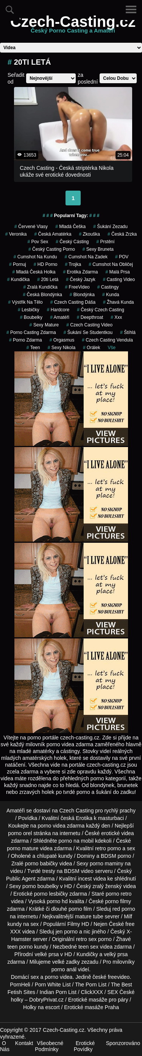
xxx (116, 317)
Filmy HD (78, 924)
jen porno (67, 932)
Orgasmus (62, 340)
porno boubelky (40, 886)
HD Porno (46, 264)
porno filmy (118, 901)
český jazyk (80, 279)
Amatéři (59, 317)
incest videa (92, 879)
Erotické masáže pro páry (98, 1000)
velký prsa (116, 954)
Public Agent (21, 879)
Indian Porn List (58, 992)
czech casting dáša (72, 302)
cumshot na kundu (35, 256)
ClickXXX (92, 992)
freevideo (119, 977)
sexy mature (44, 325)
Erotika (84, 818)
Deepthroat (90, 317)
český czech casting (100, 309)
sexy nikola (61, 347)
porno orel (20, 833)
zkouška (89, 234)
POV (121, 256)
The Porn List (90, 984)
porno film (80, 909)
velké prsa (46, 954)
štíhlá (128, 332)
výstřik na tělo (25, 302)
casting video (119, 279)
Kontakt (24, 1043)
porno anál (63, 969)
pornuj (17, 264)
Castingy (108, 287)
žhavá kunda (118, 302)
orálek (91, 347)
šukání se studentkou (88, 332)
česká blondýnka (42, 294)
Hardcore (58, 309)
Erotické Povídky (84, 1046)
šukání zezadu (110, 226)
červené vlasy (31, 226)
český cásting (72, 241)
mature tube (89, 916)
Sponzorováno (123, 1043)
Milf (128, 916)
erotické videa (117, 833)
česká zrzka (122, 234)
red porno (123, 909)
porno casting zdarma (31, 332)
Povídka (27, 818)
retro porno (108, 848)
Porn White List (53, 984)
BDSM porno (116, 856)
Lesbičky (28, 309)
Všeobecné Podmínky (49, 1046)
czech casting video (89, 325)
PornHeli (20, 984)
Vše (111, 347)
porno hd (57, 901)
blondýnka (82, 294)
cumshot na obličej (111, 264)
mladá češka (70, 226)
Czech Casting (76, 811)
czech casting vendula (107, 340)
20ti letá (47, 279)
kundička (18, 279)
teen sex (88, 947)
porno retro (118, 894)
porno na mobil (76, 841)
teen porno (20, 947)
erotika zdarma (80, 272)
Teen (33, 347)
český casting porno (51, 249)
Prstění (106, 241)
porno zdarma (25, 340)
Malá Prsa (118, 272)
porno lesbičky (51, 894)
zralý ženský (107, 886)
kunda (110, 294)
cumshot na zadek (85, 256)
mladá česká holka (33, 272)
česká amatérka (52, 234)
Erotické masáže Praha (91, 1007)
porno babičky (41, 863)
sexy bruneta (98, 249)
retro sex (86, 939)
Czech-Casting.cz (73, 26)
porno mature (22, 848)
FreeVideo (77, 287)
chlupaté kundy (54, 856)
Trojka (73, 264)
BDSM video (79, 871)
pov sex (37, 241)
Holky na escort (41, 1007)
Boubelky (31, 317)
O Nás (4, 1046)
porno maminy (106, 863)
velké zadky (66, 962)
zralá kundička (40, 287)
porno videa (58, 977)
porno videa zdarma (61, 826)
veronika (16, 234)
